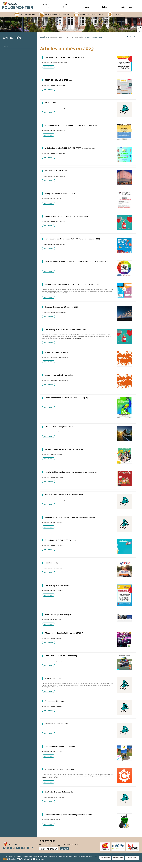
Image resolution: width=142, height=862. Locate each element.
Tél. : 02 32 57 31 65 (48, 849)
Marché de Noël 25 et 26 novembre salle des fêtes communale (71, 472)
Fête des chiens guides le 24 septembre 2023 (64, 449)
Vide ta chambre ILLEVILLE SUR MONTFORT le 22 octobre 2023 (71, 148)
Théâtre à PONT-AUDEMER (56, 171)
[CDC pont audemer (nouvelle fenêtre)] (132, 850)
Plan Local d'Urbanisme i (55, 701)
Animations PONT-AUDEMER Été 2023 (60, 540)
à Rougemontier (69, 5)
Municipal (49, 5)
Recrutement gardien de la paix (58, 614)
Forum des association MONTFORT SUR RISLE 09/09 (66, 398)
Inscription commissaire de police (59, 375)
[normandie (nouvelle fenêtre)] (105, 850)
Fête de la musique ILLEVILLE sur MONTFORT (64, 633)
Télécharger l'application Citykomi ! (59, 769)
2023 (6, 46)
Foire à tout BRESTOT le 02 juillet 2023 (61, 656)
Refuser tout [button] (132, 857)
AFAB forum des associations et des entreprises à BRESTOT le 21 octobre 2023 (77, 262)
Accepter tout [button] (118, 857)
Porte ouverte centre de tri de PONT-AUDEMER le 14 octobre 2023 (72, 239)
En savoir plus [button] (91, 856)
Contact (64, 849)
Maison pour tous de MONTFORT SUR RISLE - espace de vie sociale (72, 284)
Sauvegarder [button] (105, 857)
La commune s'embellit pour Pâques (60, 746)
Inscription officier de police (56, 352)
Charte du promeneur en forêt (57, 724)
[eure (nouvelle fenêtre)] (118, 850)
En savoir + (48, 67)
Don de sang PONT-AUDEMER (57, 586)
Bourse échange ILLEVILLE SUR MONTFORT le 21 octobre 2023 (71, 125)
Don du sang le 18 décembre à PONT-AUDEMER (64, 57)
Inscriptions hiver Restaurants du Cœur (61, 193)
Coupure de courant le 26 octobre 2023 (61, 307)
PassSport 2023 (51, 563)
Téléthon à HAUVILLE (54, 103)
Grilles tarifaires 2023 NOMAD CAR (59, 427)
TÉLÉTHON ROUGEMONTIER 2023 (59, 80)
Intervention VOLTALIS (54, 678)
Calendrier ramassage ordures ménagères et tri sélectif (68, 815)
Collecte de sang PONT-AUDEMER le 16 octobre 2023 (67, 216)
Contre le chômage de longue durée (60, 792)
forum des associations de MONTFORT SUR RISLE (65, 495)
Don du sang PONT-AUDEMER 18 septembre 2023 (65, 330)
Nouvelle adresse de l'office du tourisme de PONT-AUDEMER (70, 517)
